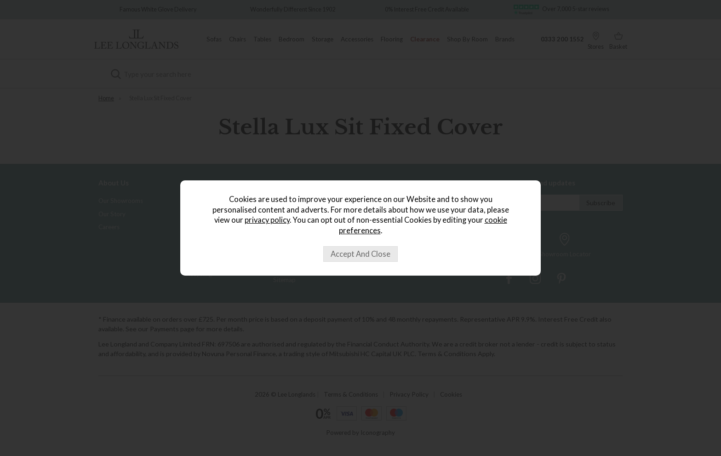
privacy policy (267, 220)
